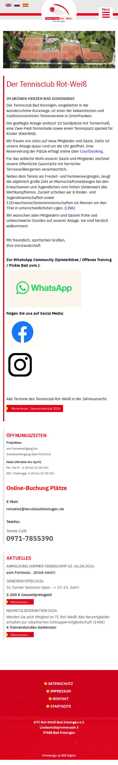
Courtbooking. (92, 151)
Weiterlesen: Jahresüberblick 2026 (35, 408)
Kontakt (61, 698)
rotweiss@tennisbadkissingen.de (35, 508)
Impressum (60, 690)
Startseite (60, 706)
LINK (70, 207)
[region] (59, 49)
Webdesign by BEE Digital (59, 755)
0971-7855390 (29, 538)
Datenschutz (60, 683)
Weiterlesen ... (20, 602)
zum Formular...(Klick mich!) (30, 572)
